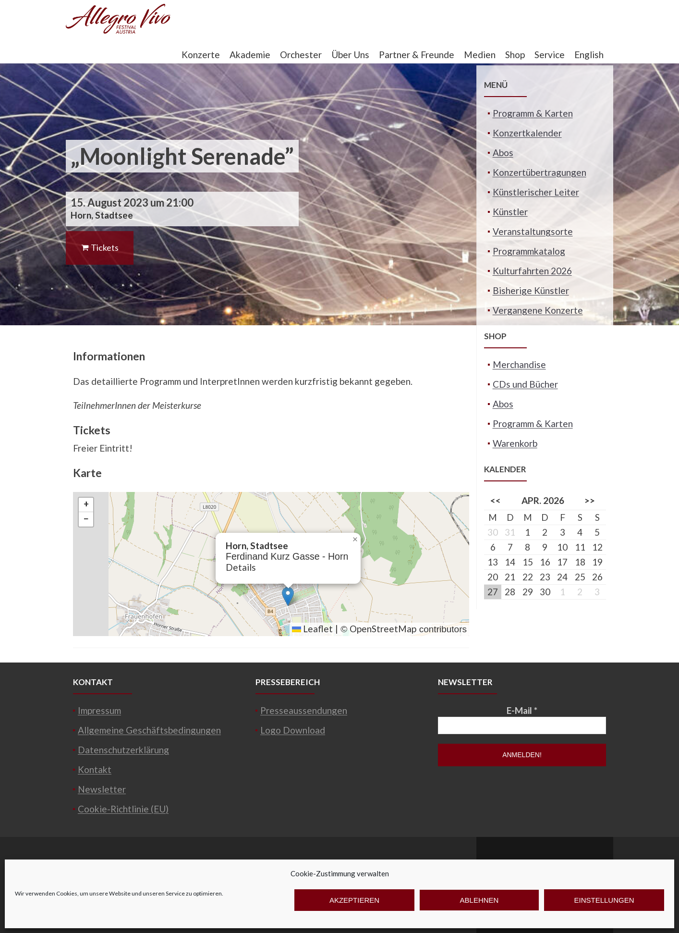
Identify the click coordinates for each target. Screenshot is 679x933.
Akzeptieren (354, 900)
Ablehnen (479, 900)
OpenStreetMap (383, 628)
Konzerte (201, 54)
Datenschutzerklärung (123, 749)
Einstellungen (604, 900)
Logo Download (292, 730)
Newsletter (102, 789)
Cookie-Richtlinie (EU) (123, 808)
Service (549, 54)
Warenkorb (515, 443)
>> (589, 500)
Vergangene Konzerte (538, 310)
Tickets (100, 247)
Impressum (99, 710)
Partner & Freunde (416, 54)
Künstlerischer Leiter (536, 191)
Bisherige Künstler (531, 290)
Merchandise (519, 364)
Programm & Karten (533, 113)
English (589, 54)
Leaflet (312, 628)
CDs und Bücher (525, 384)
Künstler (510, 211)
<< (495, 500)
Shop (515, 54)
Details (241, 567)
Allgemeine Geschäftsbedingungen (149, 730)
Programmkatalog (529, 251)
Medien (480, 54)
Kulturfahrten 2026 (532, 270)
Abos (503, 152)
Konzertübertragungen (539, 172)
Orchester (301, 54)
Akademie (250, 54)
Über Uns (350, 54)
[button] (288, 596)
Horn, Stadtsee (102, 215)
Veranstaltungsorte (533, 231)
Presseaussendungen (303, 710)
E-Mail (522, 710)
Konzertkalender (527, 132)
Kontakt (94, 769)
